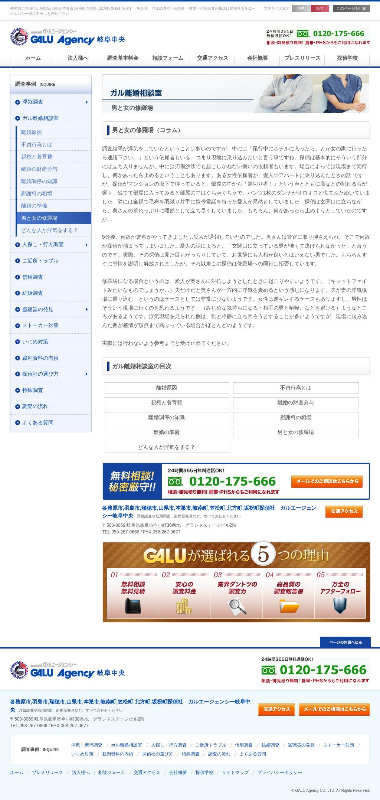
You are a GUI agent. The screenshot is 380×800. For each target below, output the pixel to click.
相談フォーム (167, 58)
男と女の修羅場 (296, 432)
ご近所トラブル (210, 745)
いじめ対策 (82, 754)
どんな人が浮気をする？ (166, 447)
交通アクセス (212, 58)
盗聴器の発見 (301, 745)
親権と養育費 (166, 402)
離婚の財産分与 (296, 402)
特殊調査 (191, 754)
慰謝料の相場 (295, 417)
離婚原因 (166, 388)
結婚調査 (270, 745)
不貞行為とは (295, 388)
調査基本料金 (122, 58)
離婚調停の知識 (166, 417)
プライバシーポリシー (280, 772)
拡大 (320, 8)
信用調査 (244, 745)
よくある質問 (252, 754)
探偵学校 (347, 58)
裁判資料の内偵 (117, 754)
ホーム (33, 58)
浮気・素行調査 (86, 745)
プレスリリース (302, 58)
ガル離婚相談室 (126, 745)
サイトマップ (235, 772)
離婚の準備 (167, 432)
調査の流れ (219, 754)
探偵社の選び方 (157, 754)
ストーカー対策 (338, 745)
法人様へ (78, 58)
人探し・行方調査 (169, 745)
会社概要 (257, 58)
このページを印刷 (351, 8)
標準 (301, 8)
